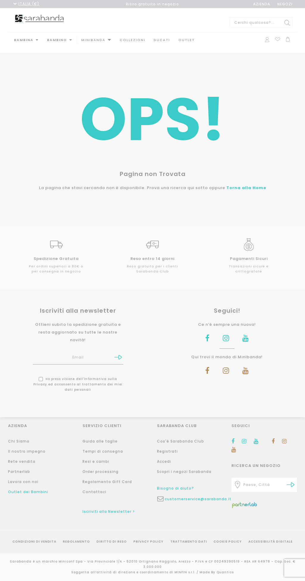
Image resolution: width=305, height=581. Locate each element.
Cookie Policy (228, 541)
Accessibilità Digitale (270, 541)
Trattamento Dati (188, 541)
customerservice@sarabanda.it (193, 498)
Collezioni (132, 40)
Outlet (186, 40)
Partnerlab (19, 471)
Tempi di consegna (103, 451)
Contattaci (94, 491)
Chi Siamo (18, 441)
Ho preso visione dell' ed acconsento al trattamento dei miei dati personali (77, 378)
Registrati (167, 451)
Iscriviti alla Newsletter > (109, 511)
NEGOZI (284, 4)
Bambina (23, 40)
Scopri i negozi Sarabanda (184, 471)
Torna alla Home (246, 182)
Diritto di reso (112, 541)
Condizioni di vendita (34, 541)
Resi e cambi (96, 461)
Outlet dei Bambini (28, 491)
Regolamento (76, 541)
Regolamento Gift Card (107, 481)
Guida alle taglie (100, 441)
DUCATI (162, 40)
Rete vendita (21, 461)
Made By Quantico (217, 572)
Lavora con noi (23, 481)
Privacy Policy (148, 541)
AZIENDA (261, 4)
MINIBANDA (93, 40)
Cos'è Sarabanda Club (180, 441)
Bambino (57, 40)
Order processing (101, 471)
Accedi (164, 461)
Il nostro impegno (27, 451)
